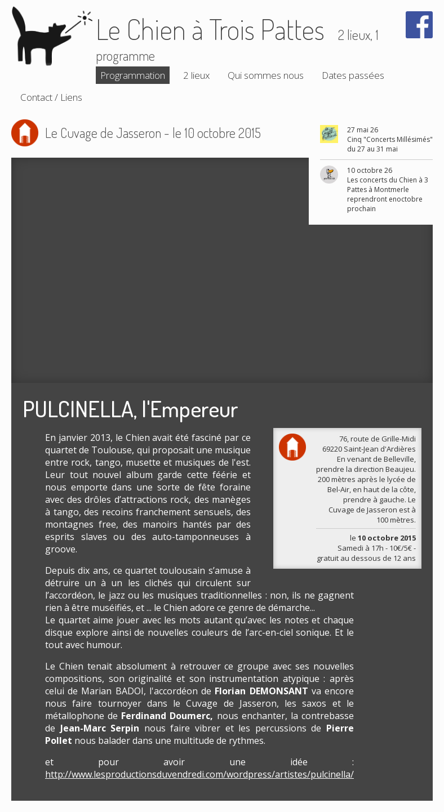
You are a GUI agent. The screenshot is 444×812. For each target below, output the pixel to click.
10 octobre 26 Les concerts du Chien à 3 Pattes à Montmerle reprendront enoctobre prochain (387, 189)
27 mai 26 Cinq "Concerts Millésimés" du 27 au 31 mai (390, 139)
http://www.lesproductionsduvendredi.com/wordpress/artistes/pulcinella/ (199, 774)
